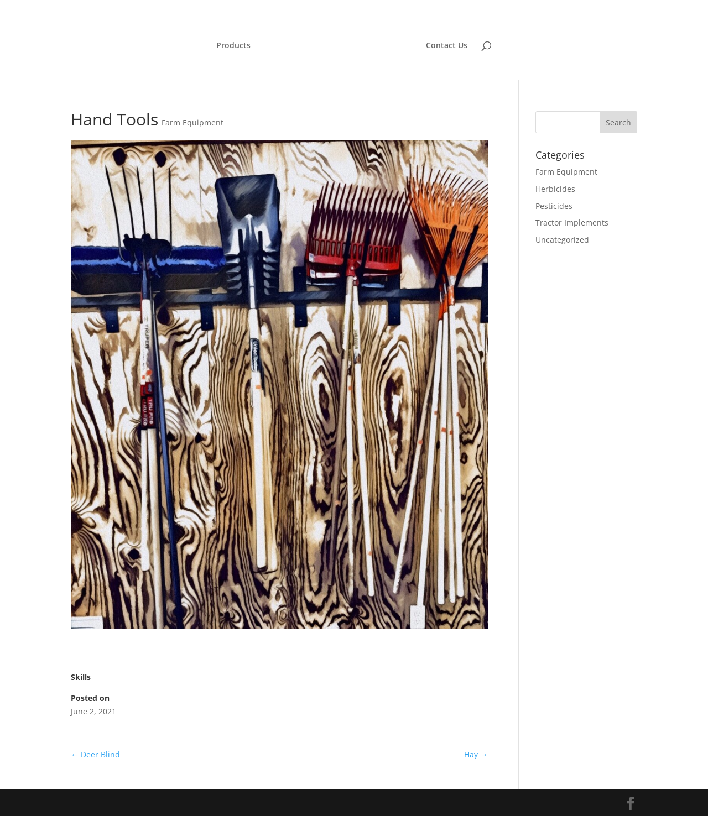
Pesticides (553, 206)
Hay (476, 754)
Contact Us (446, 45)
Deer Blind (95, 754)
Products (233, 45)
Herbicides (555, 189)
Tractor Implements (571, 222)
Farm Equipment (192, 122)
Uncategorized (562, 239)
